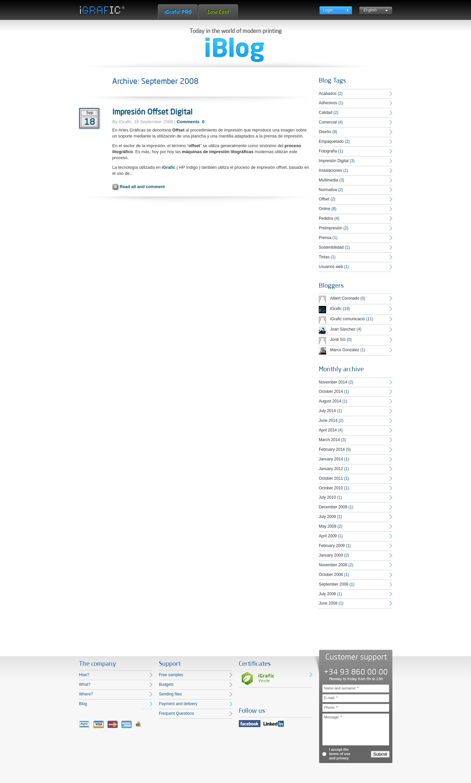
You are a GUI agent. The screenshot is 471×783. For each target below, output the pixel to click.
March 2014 (329, 439)
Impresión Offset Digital (152, 111)
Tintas (324, 257)
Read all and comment (142, 186)
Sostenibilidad (331, 247)
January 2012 (331, 468)
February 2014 (332, 449)
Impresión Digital (333, 160)
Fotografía (328, 151)
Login (327, 10)
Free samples (171, 674)
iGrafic (169, 167)
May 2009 (327, 526)
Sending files (170, 694)
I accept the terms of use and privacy (339, 753)
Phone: (331, 707)
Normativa (328, 189)
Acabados (327, 93)
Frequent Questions (176, 713)
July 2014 (327, 410)
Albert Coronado (344, 298)
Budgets (166, 684)
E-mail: (330, 698)
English (369, 10)
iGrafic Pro (178, 12)
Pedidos (326, 218)
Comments (188, 121)
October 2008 (331, 574)
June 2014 (328, 420)
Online (324, 208)
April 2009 (328, 536)
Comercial (328, 122)
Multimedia (328, 180)
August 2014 (330, 401)
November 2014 (333, 382)
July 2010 (327, 497)
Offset (324, 199)
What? (85, 684)
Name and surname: (341, 688)
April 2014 (328, 430)
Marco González (344, 350)
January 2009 (331, 555)
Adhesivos (328, 103)
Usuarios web (331, 266)
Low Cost (218, 12)
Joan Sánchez (342, 329)
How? (84, 674)
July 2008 (327, 594)
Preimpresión (330, 228)
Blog (83, 703)
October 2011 (331, 478)
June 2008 (328, 603)
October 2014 (331, 391)
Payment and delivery (178, 703)
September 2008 (333, 584)
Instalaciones (330, 170)
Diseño (325, 132)
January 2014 (331, 459)
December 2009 (333, 507)
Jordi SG (338, 339)
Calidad (325, 112)
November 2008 (333, 565)
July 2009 (327, 516)
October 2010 (331, 488)
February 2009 (332, 545)
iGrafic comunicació (347, 319)
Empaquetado (331, 141)
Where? (86, 694)
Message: (333, 717)
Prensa (325, 237)
